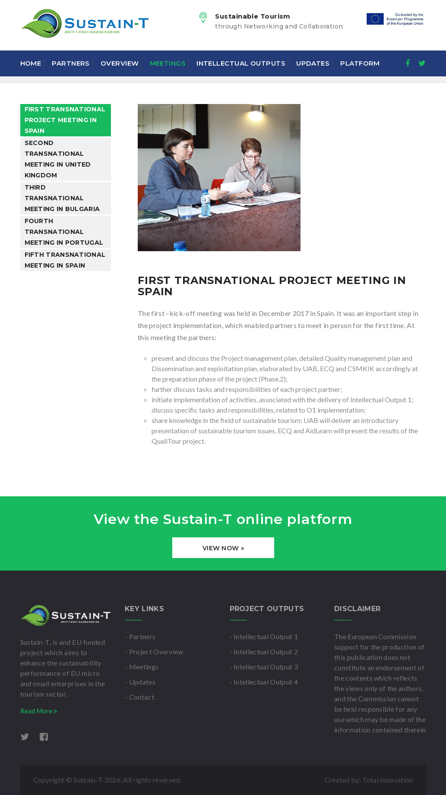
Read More (38, 711)
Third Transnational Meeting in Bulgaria (62, 198)
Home (30, 63)
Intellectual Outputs (240, 63)
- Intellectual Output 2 (264, 651)
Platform (360, 63)
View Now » (223, 548)
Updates (312, 63)
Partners (71, 63)
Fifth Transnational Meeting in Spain (65, 260)
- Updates (140, 682)
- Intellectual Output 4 (264, 682)
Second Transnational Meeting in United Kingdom (58, 159)
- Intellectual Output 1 (264, 636)
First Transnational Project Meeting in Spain (65, 120)
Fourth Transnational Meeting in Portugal (64, 231)
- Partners (140, 636)
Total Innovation (387, 780)
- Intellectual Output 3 (264, 666)
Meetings (168, 63)
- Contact (139, 697)
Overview (120, 63)
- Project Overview (154, 651)
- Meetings (141, 666)
